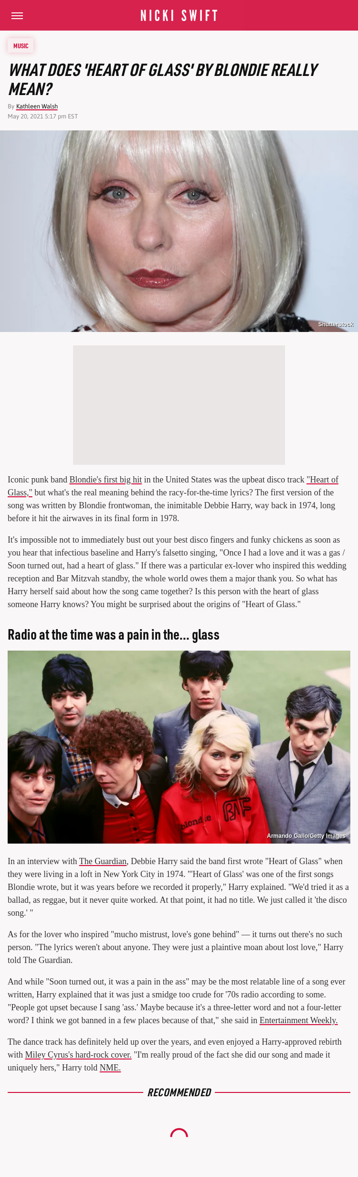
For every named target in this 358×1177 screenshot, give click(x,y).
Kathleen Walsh (37, 106)
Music (21, 45)
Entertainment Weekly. (299, 1020)
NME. (110, 1067)
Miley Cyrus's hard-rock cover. (78, 1054)
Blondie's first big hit (105, 479)
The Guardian (102, 861)
